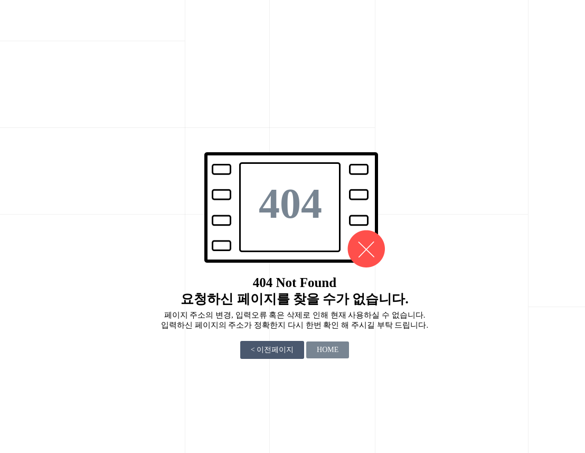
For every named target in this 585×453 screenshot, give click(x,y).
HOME (327, 350)
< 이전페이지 (272, 350)
